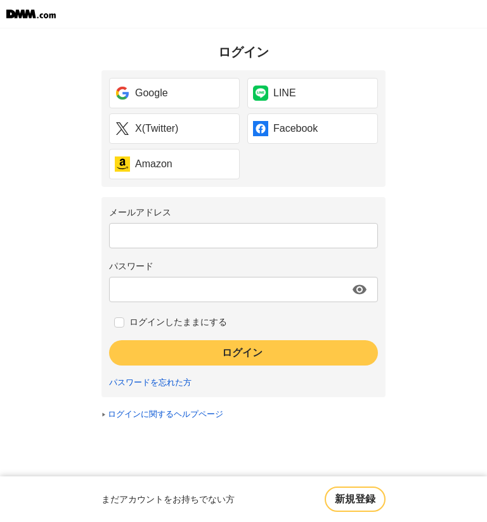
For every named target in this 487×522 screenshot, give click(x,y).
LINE (274, 93)
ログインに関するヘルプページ (165, 414)
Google (141, 93)
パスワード (131, 266)
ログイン (242, 352)
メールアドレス (140, 212)
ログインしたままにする (178, 322)
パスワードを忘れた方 (150, 382)
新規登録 (355, 498)
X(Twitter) (146, 128)
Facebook (285, 128)
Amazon (143, 164)
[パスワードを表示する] (359, 289)
